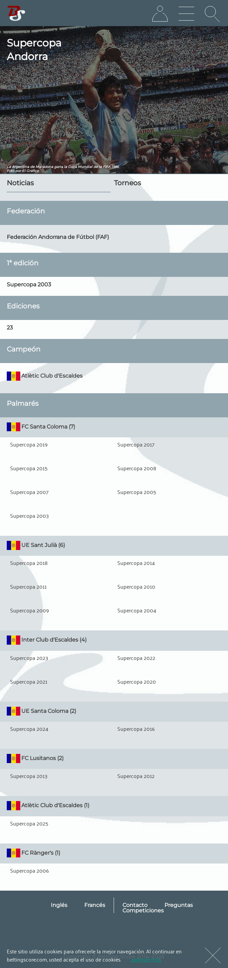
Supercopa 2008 (136, 468)
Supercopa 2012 (136, 775)
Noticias (20, 183)
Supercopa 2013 (28, 775)
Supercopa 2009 (29, 610)
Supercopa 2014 (136, 562)
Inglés (59, 905)
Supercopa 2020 (136, 681)
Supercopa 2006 (29, 870)
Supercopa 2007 (29, 491)
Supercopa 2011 (28, 586)
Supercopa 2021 (28, 681)
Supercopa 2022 (136, 657)
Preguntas (178, 905)
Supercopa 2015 (29, 468)
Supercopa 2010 (136, 586)
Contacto (134, 905)
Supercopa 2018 (29, 562)
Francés (94, 905)
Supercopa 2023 (29, 657)
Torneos (127, 183)
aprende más (146, 959)
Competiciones (143, 910)
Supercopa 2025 (29, 823)
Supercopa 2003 (29, 515)
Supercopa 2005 (136, 491)
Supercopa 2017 (136, 444)
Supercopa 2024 (29, 728)
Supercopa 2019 (29, 444)
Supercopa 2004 (136, 610)
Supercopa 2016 (136, 728)
